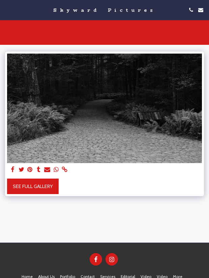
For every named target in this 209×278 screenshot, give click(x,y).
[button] (7, 9)
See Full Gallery (33, 186)
